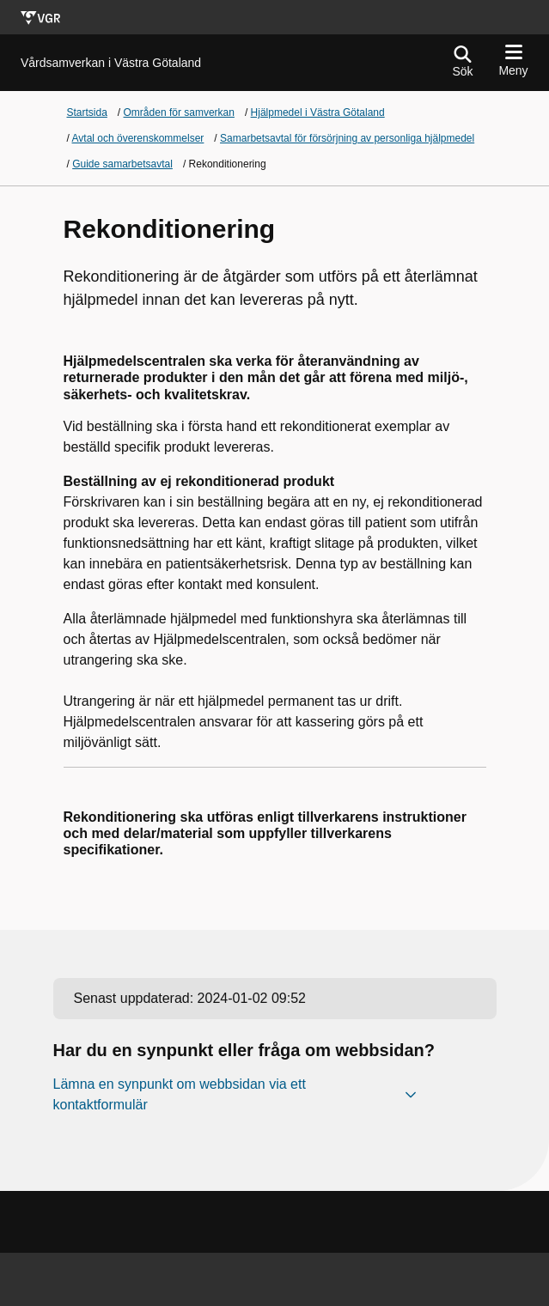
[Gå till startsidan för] (111, 63)
